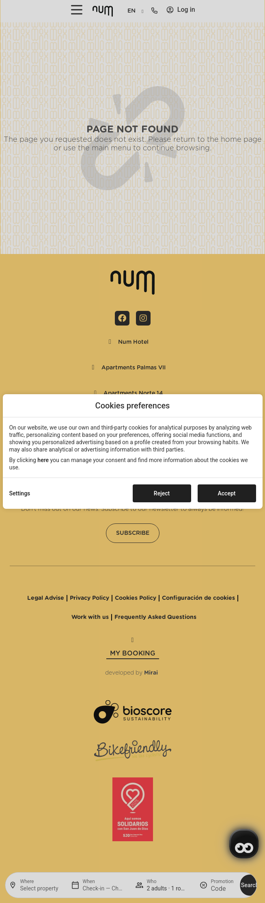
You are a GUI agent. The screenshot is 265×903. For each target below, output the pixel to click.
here (43, 460)
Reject (162, 493)
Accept (227, 493)
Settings (19, 493)
